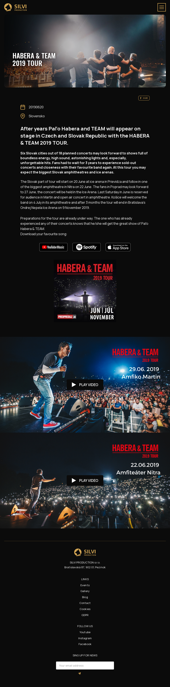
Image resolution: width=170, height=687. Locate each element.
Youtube (85, 632)
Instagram (85, 638)
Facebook (85, 644)
